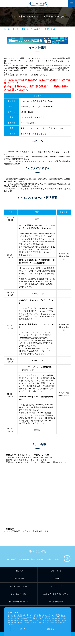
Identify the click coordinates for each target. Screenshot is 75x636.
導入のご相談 (37, 551)
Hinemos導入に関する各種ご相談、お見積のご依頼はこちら (32, 559)
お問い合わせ (19, 579)
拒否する (50, 629)
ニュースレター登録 (19, 594)
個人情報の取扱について (18, 602)
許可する (23, 629)
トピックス (18, 571)
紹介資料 (56, 579)
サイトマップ (56, 586)
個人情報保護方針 (56, 602)
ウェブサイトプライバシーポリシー (56, 594)
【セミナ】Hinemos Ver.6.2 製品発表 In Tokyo (33, 29)
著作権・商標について (18, 586)
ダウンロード (56, 571)
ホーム (7, 29)
